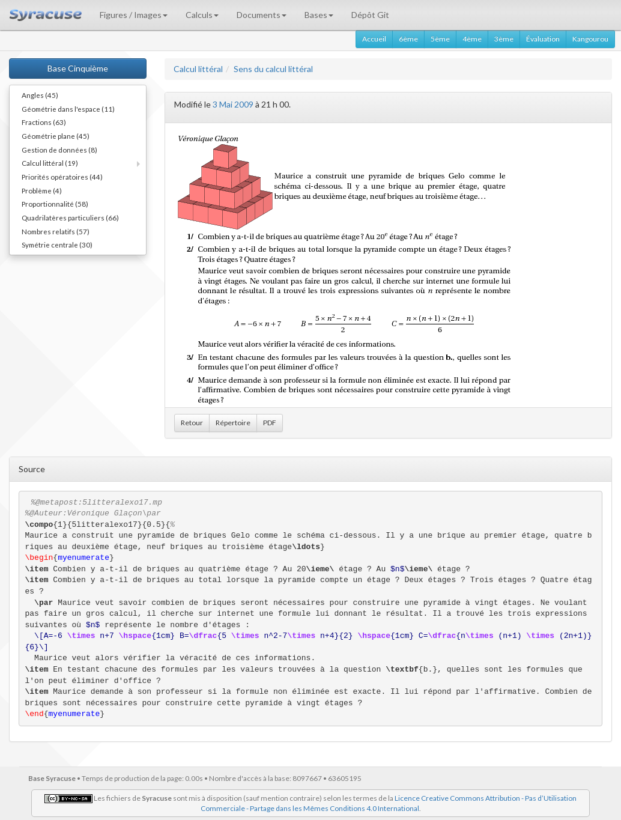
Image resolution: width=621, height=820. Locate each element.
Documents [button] (261, 15)
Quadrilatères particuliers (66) (70, 217)
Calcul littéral (198, 69)
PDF (269, 422)
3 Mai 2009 (233, 104)
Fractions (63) (44, 122)
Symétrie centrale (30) (57, 244)
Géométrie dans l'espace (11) (68, 109)
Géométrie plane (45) (55, 136)
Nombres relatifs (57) (55, 231)
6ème (408, 38)
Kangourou (590, 38)
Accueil (374, 38)
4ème (472, 38)
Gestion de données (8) (59, 149)
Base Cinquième (77, 68)
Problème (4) (42, 190)
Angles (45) (40, 95)
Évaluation (543, 38)
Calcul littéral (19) (50, 163)
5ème (440, 38)
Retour (192, 422)
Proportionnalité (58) (55, 203)
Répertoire (233, 422)
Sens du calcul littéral (273, 69)
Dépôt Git (370, 15)
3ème (503, 38)
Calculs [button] (202, 15)
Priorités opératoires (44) (62, 176)
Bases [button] (318, 15)
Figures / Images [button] (134, 15)
